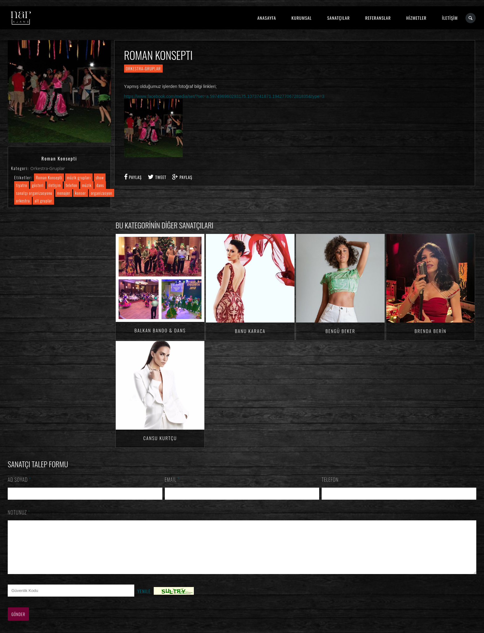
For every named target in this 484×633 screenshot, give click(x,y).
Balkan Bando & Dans (160, 330)
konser (80, 193)
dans (100, 185)
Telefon (330, 479)
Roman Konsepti (49, 177)
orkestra (23, 201)
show (100, 177)
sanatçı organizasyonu (34, 193)
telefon (71, 185)
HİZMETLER (416, 18)
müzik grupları (79, 177)
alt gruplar (43, 201)
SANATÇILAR (338, 18)
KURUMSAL (301, 18)
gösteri (38, 185)
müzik (87, 185)
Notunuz (19, 512)
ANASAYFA (266, 18)
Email (172, 479)
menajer (63, 193)
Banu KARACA (250, 330)
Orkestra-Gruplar (47, 168)
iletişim (54, 185)
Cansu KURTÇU (160, 438)
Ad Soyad (19, 479)
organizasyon (101, 193)
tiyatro (21, 185)
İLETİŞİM (450, 18)
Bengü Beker (340, 330)
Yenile (144, 600)
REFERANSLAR (378, 18)
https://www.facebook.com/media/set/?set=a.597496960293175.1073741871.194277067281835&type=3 (224, 96)
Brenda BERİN (430, 330)
